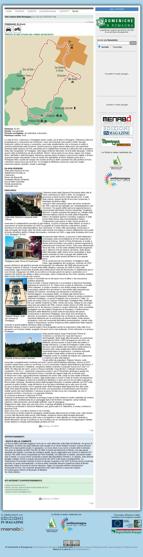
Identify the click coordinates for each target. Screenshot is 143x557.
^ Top (91, 430)
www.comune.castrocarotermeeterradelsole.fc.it (27, 487)
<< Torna (90, 22)
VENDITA (31, 11)
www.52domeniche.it (80, 549)
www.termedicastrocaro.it (17, 489)
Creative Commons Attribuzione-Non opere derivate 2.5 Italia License (106, 547)
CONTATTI (64, 11)
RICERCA (19, 11)
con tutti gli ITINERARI (42, 17)
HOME (9, 11)
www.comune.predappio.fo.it (18, 492)
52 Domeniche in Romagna (17, 547)
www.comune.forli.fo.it (15, 485)
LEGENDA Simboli (47, 11)
